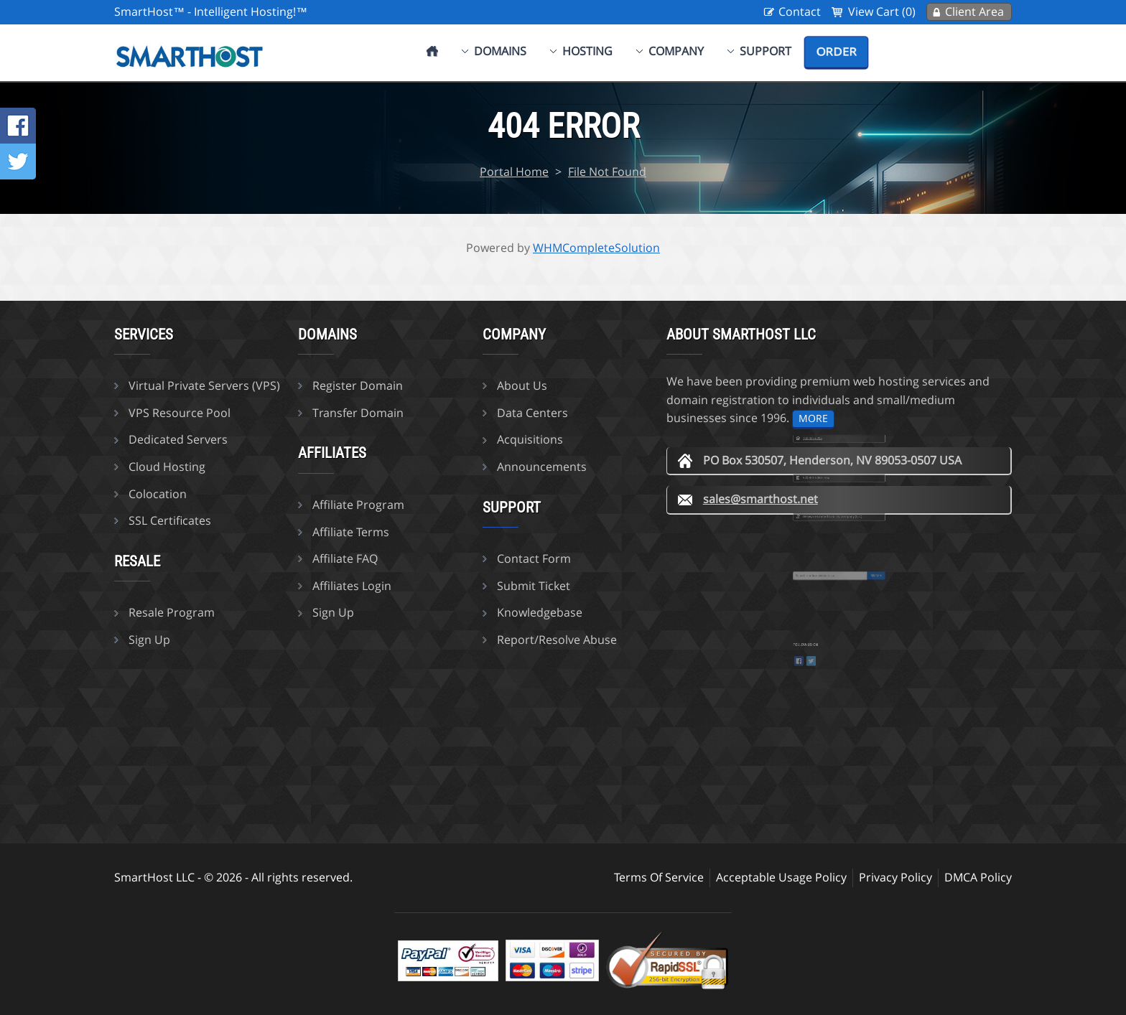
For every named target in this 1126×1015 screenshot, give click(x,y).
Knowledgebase (539, 612)
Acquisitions (530, 439)
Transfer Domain (358, 413)
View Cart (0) (882, 11)
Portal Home (514, 171)
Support (765, 51)
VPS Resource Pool (180, 413)
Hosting (587, 51)
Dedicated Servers (178, 439)
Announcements (542, 466)
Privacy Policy (895, 877)
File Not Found (607, 171)
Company (676, 51)
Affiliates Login (351, 586)
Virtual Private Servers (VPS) (204, 385)
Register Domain (357, 385)
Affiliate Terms (350, 532)
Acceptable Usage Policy (781, 877)
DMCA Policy (978, 877)
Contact (799, 11)
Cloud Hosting (167, 466)
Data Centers (532, 413)
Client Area (974, 11)
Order (836, 52)
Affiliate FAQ (345, 558)
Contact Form (534, 558)
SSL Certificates (170, 520)
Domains (500, 51)
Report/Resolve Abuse (557, 639)
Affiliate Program (358, 505)
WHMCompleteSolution (596, 248)
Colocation (158, 494)
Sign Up (149, 639)
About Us (522, 385)
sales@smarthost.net (760, 499)
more (813, 418)
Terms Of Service (659, 877)
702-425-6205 (824, 447)
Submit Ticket (533, 586)
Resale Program (172, 612)
